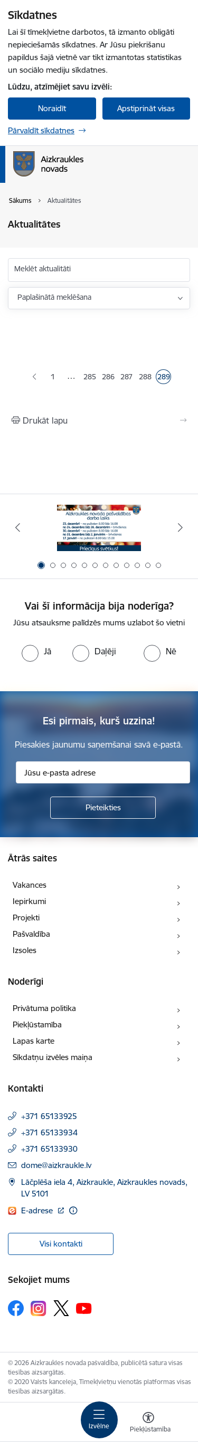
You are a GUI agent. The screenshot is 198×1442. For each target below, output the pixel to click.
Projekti (26, 918)
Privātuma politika (44, 1008)
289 (164, 378)
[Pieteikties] (103, 808)
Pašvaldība (31, 934)
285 (90, 378)
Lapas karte (33, 1041)
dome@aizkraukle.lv (56, 1165)
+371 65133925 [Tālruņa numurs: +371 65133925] (49, 1116)
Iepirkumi (29, 901)
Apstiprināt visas (146, 108)
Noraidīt (52, 108)
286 (108, 378)
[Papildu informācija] (73, 1210)
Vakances (29, 885)
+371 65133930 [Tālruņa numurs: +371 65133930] (49, 1149)
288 (145, 378)
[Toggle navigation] (99, 1419)
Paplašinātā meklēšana (54, 297)
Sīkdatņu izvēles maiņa (52, 1057)
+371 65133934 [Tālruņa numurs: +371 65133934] (49, 1132)
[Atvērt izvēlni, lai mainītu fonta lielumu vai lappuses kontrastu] (148, 1423)
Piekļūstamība (37, 1024)
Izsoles (24, 950)
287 (127, 378)
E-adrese (38, 1210)
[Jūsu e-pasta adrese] (103, 772)
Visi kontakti (61, 1244)
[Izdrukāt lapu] (99, 420)
